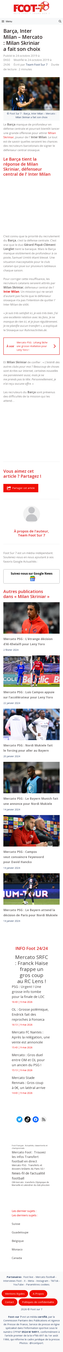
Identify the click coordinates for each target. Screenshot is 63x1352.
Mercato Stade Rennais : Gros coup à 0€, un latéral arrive (28, 1082)
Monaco (17, 1249)
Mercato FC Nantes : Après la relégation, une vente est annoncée (31, 1037)
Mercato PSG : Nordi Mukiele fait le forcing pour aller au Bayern (28, 747)
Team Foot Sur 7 (31, 535)
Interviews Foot (12, 1280)
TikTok (54, 1280)
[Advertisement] (31, 205)
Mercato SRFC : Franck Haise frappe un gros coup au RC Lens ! (31, 969)
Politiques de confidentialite (38, 1302)
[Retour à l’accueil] (31, 8)
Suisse (16, 1224)
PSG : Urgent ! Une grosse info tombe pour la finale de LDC (28, 991)
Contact (9, 1302)
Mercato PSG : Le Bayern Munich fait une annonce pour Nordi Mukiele (30, 801)
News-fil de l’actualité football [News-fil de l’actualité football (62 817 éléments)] (28, 1175)
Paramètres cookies (37, 1284)
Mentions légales (15, 1293)
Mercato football (45, 1277)
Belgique (18, 1241)
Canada (17, 1258)
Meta (31, 1280)
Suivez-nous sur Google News (31, 576)
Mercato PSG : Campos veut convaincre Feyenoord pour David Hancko (23, 857)
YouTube (18, 1284)
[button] (60, 21)
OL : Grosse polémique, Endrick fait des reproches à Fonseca (30, 1014)
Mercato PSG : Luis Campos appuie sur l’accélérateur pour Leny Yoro (28, 694)
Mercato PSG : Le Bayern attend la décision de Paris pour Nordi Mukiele (30, 912)
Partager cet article (21, 488)
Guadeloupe (20, 1232)
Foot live (28, 1277)
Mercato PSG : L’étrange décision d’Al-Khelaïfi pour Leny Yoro (28, 641)
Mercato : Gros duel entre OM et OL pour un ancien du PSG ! (28, 1060)
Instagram (42, 1280)
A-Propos (38, 1293)
